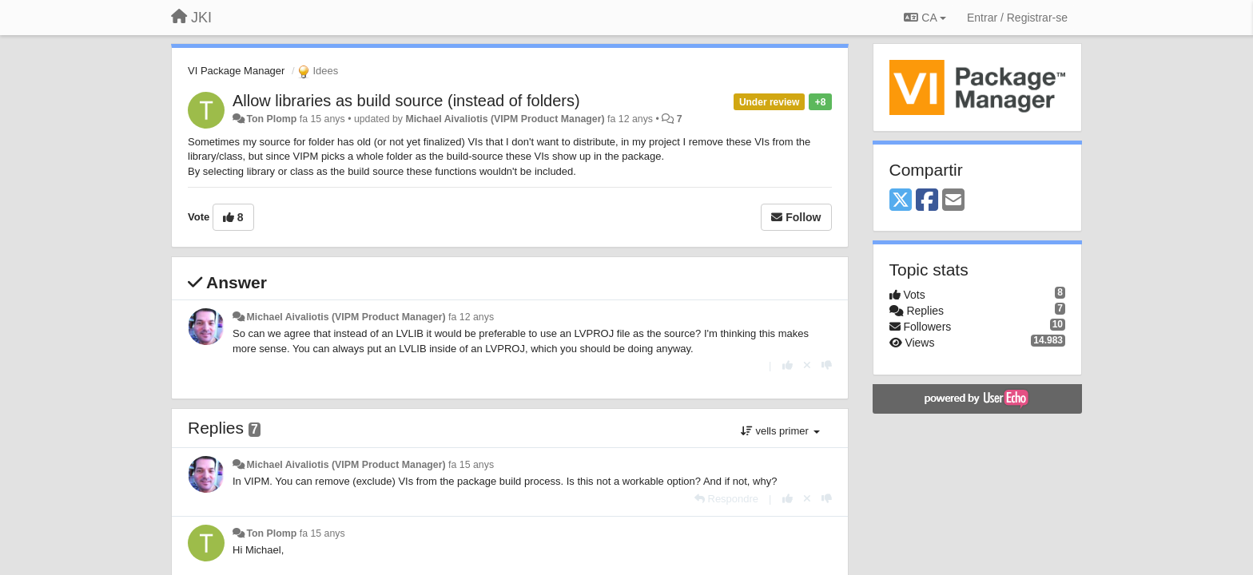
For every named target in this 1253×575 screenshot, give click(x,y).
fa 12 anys (471, 317)
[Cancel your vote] (807, 365)
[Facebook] (927, 201)
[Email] (953, 201)
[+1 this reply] (787, 365)
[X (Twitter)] (900, 201)
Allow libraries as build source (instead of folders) (406, 100)
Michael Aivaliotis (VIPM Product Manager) (504, 119)
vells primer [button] (780, 431)
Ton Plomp (271, 119)
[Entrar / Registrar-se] (1017, 17)
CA (924, 17)
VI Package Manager (236, 71)
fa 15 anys (471, 464)
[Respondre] (726, 499)
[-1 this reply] (826, 365)
